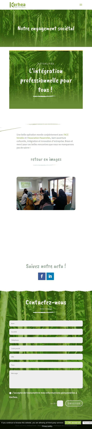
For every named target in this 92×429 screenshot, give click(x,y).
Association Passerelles (39, 137)
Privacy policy (47, 426)
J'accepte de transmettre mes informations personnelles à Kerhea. (43, 395)
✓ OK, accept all (73, 423)
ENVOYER (74, 403)
